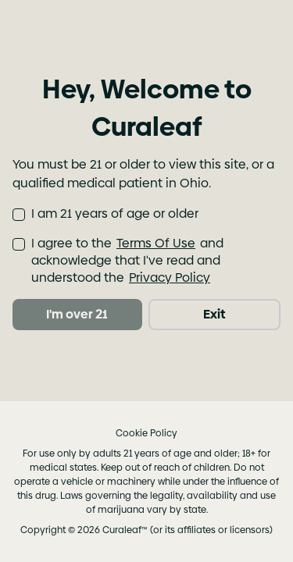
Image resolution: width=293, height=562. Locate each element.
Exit (214, 314)
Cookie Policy (146, 433)
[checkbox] (19, 214)
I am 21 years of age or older (114, 213)
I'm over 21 (77, 314)
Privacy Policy (169, 277)
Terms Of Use (155, 243)
